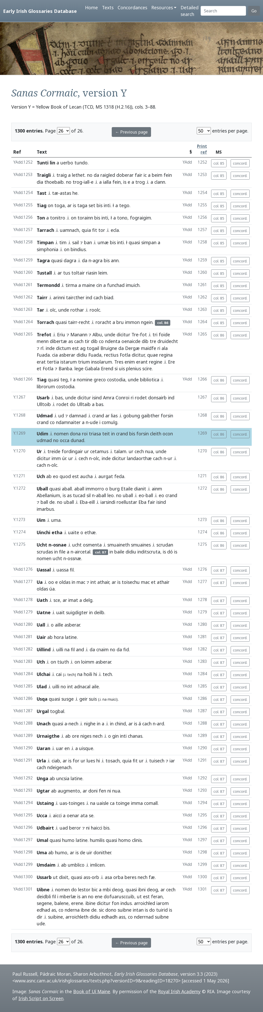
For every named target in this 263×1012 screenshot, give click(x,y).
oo (51, 582)
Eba (84, 502)
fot (143, 334)
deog (117, 889)
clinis (137, 840)
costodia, (117, 379)
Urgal (43, 711)
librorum (46, 386)
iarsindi (107, 502)
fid (126, 649)
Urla (41, 761)
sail (75, 242)
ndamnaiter (68, 422)
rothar (77, 310)
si (116, 368)
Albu (97, 334)
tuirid (162, 910)
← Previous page (131, 132)
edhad (43, 910)
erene (77, 903)
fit (94, 230)
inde (50, 348)
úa (52, 589)
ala (165, 348)
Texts (108, 7)
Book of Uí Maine (91, 991)
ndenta (112, 341)
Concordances (132, 7)
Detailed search (190, 10)
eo (55, 476)
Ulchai (43, 674)
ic (145, 175)
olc (53, 310)
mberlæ (68, 896)
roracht (103, 322)
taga (82, 205)
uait (60, 612)
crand (98, 415)
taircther (75, 297)
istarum (68, 362)
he (75, 193)
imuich (132, 285)
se (91, 815)
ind (89, 297)
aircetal (82, 552)
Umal (42, 840)
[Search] (223, 11)
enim (130, 362)
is (124, 182)
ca (112, 803)
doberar (125, 175)
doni (93, 791)
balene (61, 903)
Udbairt (45, 828)
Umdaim (46, 865)
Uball (42, 489)
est (75, 348)
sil (89, 495)
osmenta (92, 545)
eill (92, 502)
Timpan (45, 242)
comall (151, 803)
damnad (78, 415)
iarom (162, 903)
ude (94, 422)
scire (147, 368)
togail (93, 348)
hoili (88, 674)
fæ (152, 877)
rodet (141, 397)
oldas (64, 582)
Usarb (43, 397)
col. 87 (218, 570)
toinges (76, 803)
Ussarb (44, 877)
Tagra (43, 260)
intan (138, 910)
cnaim (102, 649)
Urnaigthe (48, 736)
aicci (57, 815)
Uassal (44, 570)
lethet (78, 175)
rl (42, 348)
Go (254, 11)
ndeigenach (59, 767)
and (80, 649)
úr (64, 458)
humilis (97, 840)
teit (106, 433)
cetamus (99, 451)
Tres (118, 362)
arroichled (144, 903)
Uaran (43, 748)
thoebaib (54, 182)
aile (95, 686)
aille (59, 625)
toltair (78, 273)
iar (172, 761)
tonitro (57, 218)
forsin (167, 415)
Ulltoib (44, 404)
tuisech (156, 761)
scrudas (45, 552)
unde (63, 310)
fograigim (140, 218)
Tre (135, 334)
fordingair (72, 451)
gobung (131, 415)
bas (59, 397)
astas (65, 193)
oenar (73, 815)
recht (84, 322)
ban (88, 242)
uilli (59, 649)
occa (64, 440)
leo (110, 495)
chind (120, 723)
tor (101, 230)
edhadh (109, 917)
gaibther (150, 415)
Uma (42, 852)
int (93, 582)
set (92, 205)
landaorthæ (139, 458)
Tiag (41, 205)
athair (103, 582)
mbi (107, 889)
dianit (140, 489)
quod (65, 476)
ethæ (90, 532)
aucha (86, 476)
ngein (147, 322)
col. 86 (218, 335)
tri (155, 334)
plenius (133, 368)
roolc (95, 310)
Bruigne (108, 348)
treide (54, 451)
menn (43, 341)
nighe (90, 723)
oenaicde (130, 341)
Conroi (122, 397)
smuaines (141, 545)
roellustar (127, 502)
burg (114, 489)
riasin (91, 273)
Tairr (42, 297)
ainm (157, 489)
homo (124, 840)
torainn (85, 218)
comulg (109, 422)
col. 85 (218, 163)
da (96, 175)
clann (159, 182)
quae (152, 355)
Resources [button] (162, 7)
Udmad (45, 415)
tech (107, 674)
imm (56, 458)
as (70, 341)
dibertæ (58, 341)
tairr (72, 322)
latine (71, 637)
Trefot (44, 334)
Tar (40, 310)
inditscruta (148, 552)
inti (107, 205)
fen (102, 791)
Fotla (125, 355)
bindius (78, 249)
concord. (240, 163)
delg (87, 600)
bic (95, 889)
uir (89, 852)
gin (115, 736)
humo (68, 840)
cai (59, 674)
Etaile (127, 489)
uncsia (62, 778)
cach (98, 297)
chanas (135, 736)
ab (49, 476)
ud (61, 415)
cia (55, 355)
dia (40, 182)
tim (63, 242)
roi (85, 433)
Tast (41, 193)
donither (102, 852)
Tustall (44, 273)
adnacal (82, 686)
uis (122, 368)
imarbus (45, 509)
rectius (111, 355)
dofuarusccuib (119, 896)
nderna (72, 910)
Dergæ (132, 348)
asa (108, 877)
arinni (59, 297)
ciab (56, 761)
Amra (108, 397)
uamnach (69, 230)
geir (83, 699)
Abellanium (48, 495)
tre (153, 341)
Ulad (42, 686)
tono (122, 218)
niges (85, 736)
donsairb (157, 397)
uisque (86, 748)
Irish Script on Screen (40, 998)
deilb (99, 612)
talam (120, 451)
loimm (87, 662)
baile (119, 552)
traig (62, 175)
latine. (82, 840)
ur (86, 451)
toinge (123, 803)
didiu (82, 355)
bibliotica (149, 379)
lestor (84, 889)
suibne (125, 910)
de (52, 502)
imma (137, 803)
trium (84, 362)
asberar (67, 355)
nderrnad (144, 917)
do (73, 404)
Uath (42, 600)
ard (160, 723)
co (101, 341)
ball (149, 495)
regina (166, 355)
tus (66, 273)
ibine (91, 903)
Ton (41, 218)
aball (67, 489)
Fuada (43, 355)
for (76, 761)
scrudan (164, 545)
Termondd (48, 285)
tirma (71, 285)
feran (157, 896)
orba (118, 877)
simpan (148, 242)
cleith (155, 433)
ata (84, 815)
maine (88, 285)
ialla (107, 182)
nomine (84, 379)
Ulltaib (84, 404)
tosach (113, 761)
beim (157, 175)
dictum (63, 348)
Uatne (44, 612)
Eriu (61, 334)
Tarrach (45, 230)
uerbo (66, 163)
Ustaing (45, 803)
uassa (63, 570)
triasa (95, 433)
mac (81, 582)
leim (102, 273)
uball (128, 495)
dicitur (123, 334)
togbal (57, 711)
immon (132, 322)
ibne (85, 910)
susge (67, 699)
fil (72, 570)
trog (77, 182)
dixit (63, 877)
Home (91, 7)
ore (75, 736)
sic (101, 910)
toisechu (131, 582)
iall (86, 182)
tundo (81, 163)
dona (75, 433)
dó (170, 552)
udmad (44, 440)
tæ (55, 193)
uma (56, 520)
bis (99, 205)
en (67, 748)
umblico (76, 865)
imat (73, 600)
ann (115, 260)
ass (86, 877)
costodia (65, 386)
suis (93, 699)
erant (142, 362)
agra (97, 260)
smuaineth (118, 545)
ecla (115, 230)
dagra (70, 260)
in (113, 433)
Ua (40, 582)
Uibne (43, 889)
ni (109, 791)
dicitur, (139, 355)
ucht (77, 545)
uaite (73, 532)
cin (99, 285)
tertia (53, 362)
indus (126, 903)
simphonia (47, 249)
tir (87, 341)
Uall (41, 625)
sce (56, 600)
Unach (44, 723)
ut (55, 877)
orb (95, 877)
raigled (107, 175)
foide (164, 334)
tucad (79, 495)
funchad (116, 285)
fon (115, 903)
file (62, 552)
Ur (39, 451)
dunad (77, 440)
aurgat (105, 476)
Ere (171, 362)
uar (59, 748)
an (84, 896)
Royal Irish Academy (179, 991)
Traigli (44, 175)
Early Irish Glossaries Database (40, 11)
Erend (107, 368)
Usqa (42, 699)
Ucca (42, 815)
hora (59, 637)
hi (95, 674)
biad (108, 297)
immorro (95, 489)
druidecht (167, 341)
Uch (41, 476)
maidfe (148, 348)
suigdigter (77, 612)
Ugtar (43, 791)
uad (64, 828)
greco (100, 379)
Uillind (44, 649)
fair (138, 175)
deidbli (44, 896)
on (50, 205)
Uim (41, 520)
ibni (142, 889)
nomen (61, 433)
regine (155, 362)
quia (86, 230)
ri (158, 348)
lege (78, 368)
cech (139, 451)
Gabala (92, 368)
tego (124, 205)
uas (63, 803)
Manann (78, 334)
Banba (65, 368)
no (89, 175)
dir (39, 917)
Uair (41, 637)
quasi (134, 242)
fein (168, 175)
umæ (103, 242)
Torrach (45, 322)
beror (75, 828)
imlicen (97, 865)
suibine (55, 917)
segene (44, 903)
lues (91, 761)
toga (59, 205)
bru (120, 322)
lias (114, 415)
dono (110, 910)
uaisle (103, 803)
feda (119, 476)
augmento (69, 791)
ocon (168, 433)
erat (41, 362)
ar (69, 205)
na (67, 649)
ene (98, 896)
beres (130, 877)
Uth (41, 662)
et (39, 368)
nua (149, 451)
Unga (42, 778)
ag (83, 348)
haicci (96, 828)
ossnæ (74, 558)
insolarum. (102, 362)
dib (94, 341)
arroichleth (76, 917)
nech (73, 723)
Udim (42, 433)
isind (97, 397)
